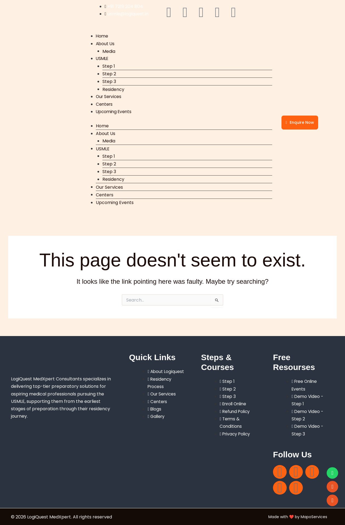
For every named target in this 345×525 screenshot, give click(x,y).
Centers (104, 104)
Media (108, 51)
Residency (113, 89)
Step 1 (108, 66)
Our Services (109, 96)
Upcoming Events (115, 111)
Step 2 (109, 73)
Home (102, 36)
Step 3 (109, 81)
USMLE (103, 58)
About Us (105, 44)
